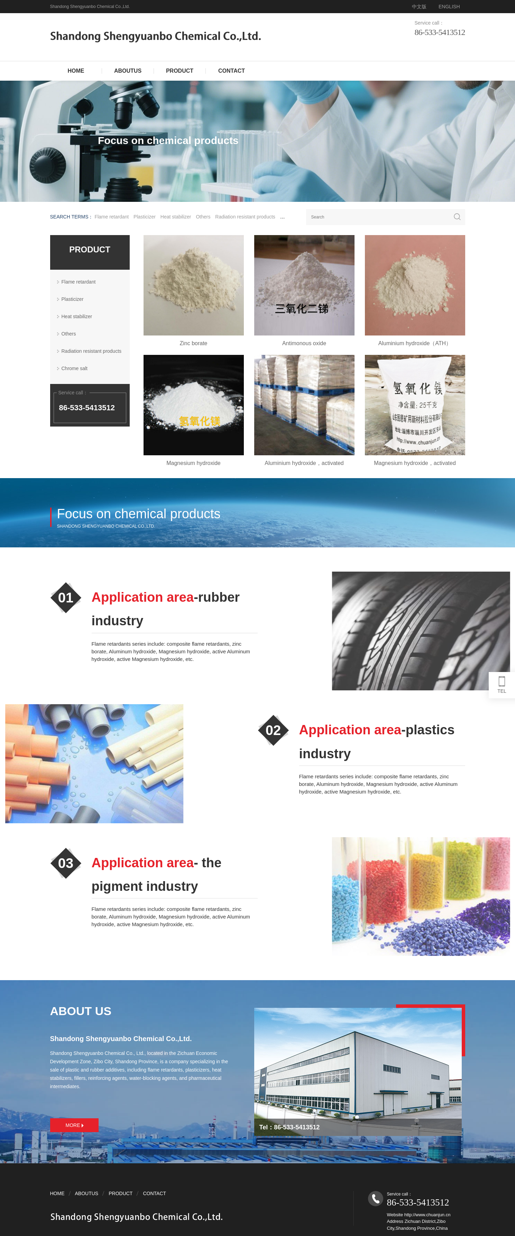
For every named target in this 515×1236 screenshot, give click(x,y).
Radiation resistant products (245, 217)
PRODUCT (179, 71)
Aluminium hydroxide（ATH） (421, 343)
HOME (76, 71)
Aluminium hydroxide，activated (310, 463)
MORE (75, 1125)
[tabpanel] (257, 141)
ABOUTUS (127, 71)
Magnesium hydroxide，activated (421, 463)
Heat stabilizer (175, 217)
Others (203, 217)
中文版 (419, 6)
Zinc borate (200, 343)
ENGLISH (449, 6)
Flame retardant (111, 217)
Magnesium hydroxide (200, 463)
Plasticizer (145, 217)
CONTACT (231, 71)
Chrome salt (75, 368)
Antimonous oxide (311, 343)
